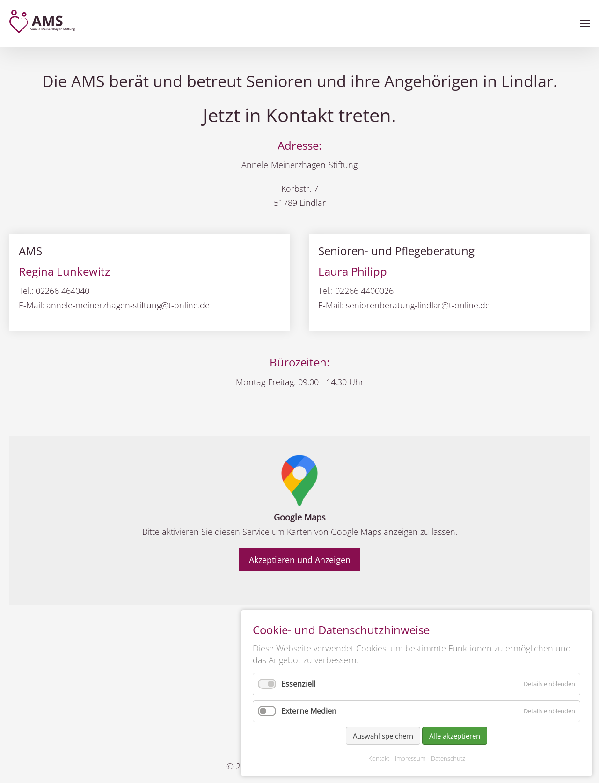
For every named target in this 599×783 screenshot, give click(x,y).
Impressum (410, 758)
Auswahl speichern (383, 735)
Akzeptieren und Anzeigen (300, 559)
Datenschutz (448, 758)
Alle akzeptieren (454, 735)
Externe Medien (308, 711)
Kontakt (378, 758)
